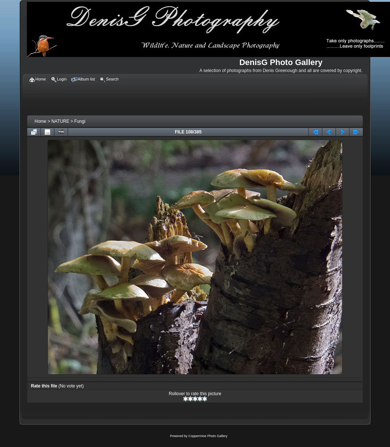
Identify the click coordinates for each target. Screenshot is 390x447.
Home (40, 121)
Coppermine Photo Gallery (207, 436)
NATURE (60, 121)
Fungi (79, 121)
